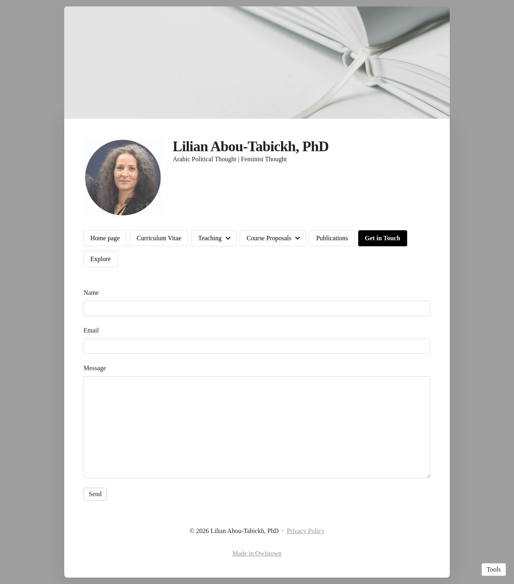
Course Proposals (269, 238)
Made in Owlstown (257, 553)
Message (95, 368)
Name (91, 292)
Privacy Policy (305, 530)
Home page (105, 238)
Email (91, 330)
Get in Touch (382, 238)
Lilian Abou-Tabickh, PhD (251, 146)
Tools (494, 569)
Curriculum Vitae (159, 238)
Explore (100, 259)
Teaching (209, 238)
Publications (332, 238)
